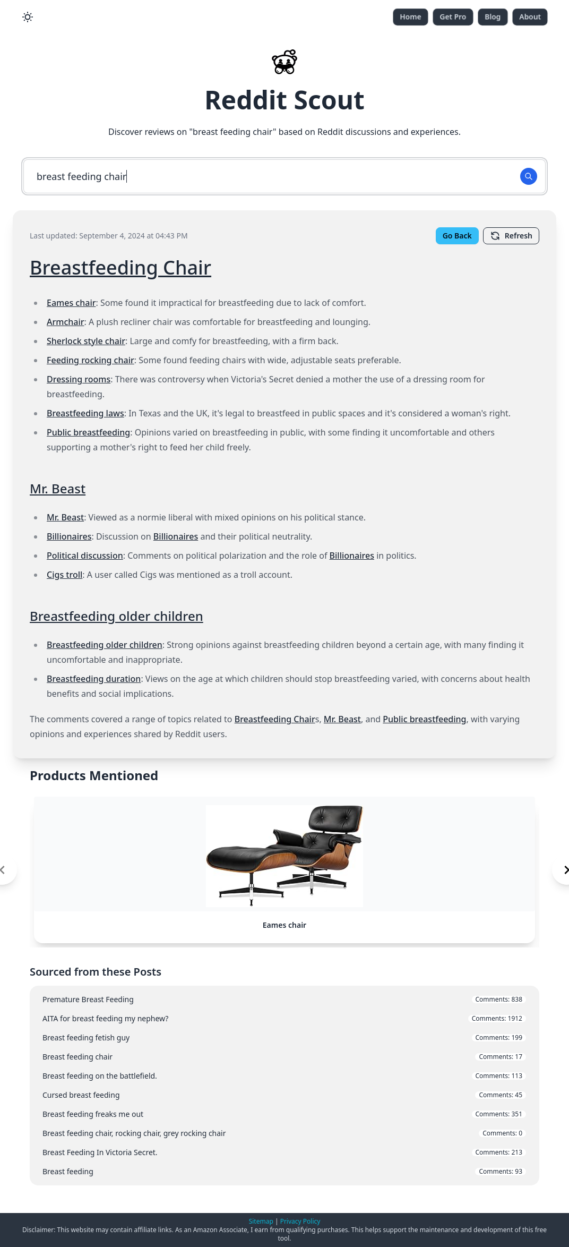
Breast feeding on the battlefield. (284, 1086)
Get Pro (453, 17)
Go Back (457, 235)
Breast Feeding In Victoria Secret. (284, 1163)
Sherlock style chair (86, 341)
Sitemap (261, 1221)
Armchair (65, 322)
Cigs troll (64, 574)
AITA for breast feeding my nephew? (284, 1029)
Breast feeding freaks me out (284, 1125)
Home (410, 17)
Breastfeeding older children (116, 616)
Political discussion (85, 555)
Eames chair (71, 303)
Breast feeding (284, 1182)
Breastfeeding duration (94, 679)
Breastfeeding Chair (120, 267)
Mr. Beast (57, 488)
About (530, 17)
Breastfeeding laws (85, 413)
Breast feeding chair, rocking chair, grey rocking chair (284, 1144)
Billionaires (69, 536)
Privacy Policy (300, 1221)
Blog (493, 17)
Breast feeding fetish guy (284, 1048)
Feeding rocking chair (90, 360)
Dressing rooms (78, 379)
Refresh (511, 235)
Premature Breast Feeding (284, 1010)
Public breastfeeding (88, 432)
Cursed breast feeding (284, 1105)
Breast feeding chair (284, 1067)
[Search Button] (528, 176)
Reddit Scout (284, 99)
